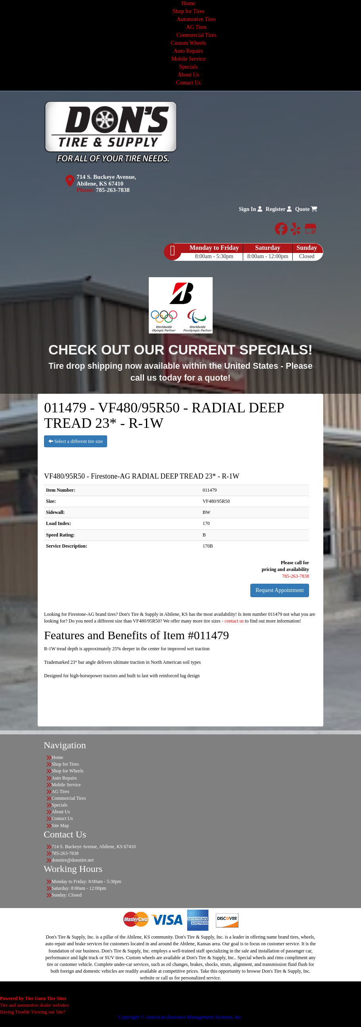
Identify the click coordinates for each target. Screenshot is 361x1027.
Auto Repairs (188, 51)
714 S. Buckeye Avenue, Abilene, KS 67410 (106, 180)
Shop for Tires (188, 11)
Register (279, 209)
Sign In (250, 209)
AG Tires (196, 27)
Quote (306, 209)
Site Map (60, 825)
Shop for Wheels (67, 771)
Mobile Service (188, 59)
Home (188, 3)
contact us (234, 621)
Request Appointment (279, 590)
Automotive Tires (196, 19)
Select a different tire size (75, 441)
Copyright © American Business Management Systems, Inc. (180, 1017)
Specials (188, 67)
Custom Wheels (188, 43)
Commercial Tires (197, 35)
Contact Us (188, 83)
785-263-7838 (113, 190)
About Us (188, 75)
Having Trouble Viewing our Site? (32, 1012)
